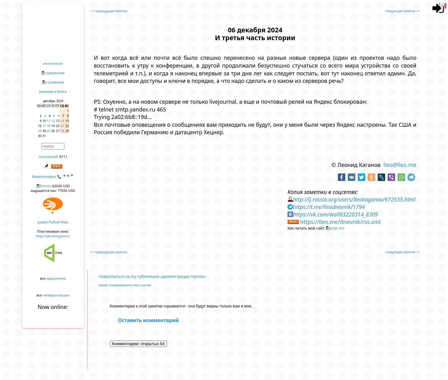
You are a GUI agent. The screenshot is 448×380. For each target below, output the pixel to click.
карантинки (56, 278)
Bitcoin (45, 185)
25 (48, 131)
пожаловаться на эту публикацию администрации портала (152, 276)
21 (62, 126)
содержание (54, 72)
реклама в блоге (53, 91)
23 (39, 131)
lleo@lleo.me (399, 165)
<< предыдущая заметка (109, 11)
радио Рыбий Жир (53, 222)
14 (62, 121)
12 (53, 121)
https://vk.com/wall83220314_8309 (335, 214)
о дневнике (54, 82)
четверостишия (56, 295)
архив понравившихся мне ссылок (125, 285)
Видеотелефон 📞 (53, 176)
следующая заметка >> (402, 11)
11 (48, 121)
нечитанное (53, 63)
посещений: (48, 156)
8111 (63, 156)
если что (336, 228)
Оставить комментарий (148, 320)
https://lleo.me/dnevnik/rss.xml (340, 222)
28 (62, 131)
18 (48, 126)
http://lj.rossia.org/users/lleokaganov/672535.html (354, 199)
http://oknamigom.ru (53, 236)
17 (44, 126)
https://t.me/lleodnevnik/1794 (329, 207)
